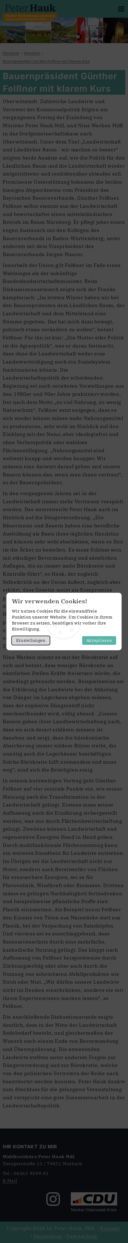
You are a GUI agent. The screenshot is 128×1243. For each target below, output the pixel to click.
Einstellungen (31, 640)
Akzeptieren (99, 640)
